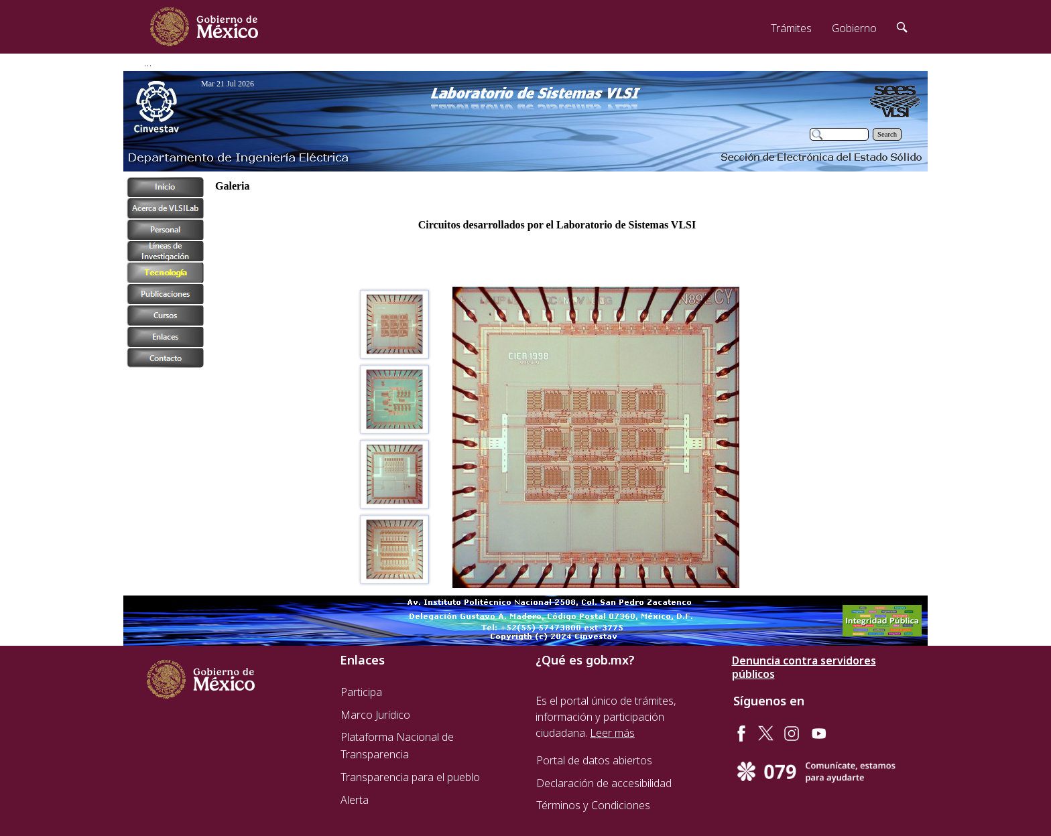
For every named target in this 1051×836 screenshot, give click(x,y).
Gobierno (854, 28)
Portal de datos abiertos (594, 760)
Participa (361, 692)
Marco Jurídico (375, 714)
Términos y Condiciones (593, 805)
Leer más (612, 732)
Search (887, 134)
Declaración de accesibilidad (604, 783)
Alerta (355, 799)
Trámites (791, 28)
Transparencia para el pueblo (410, 777)
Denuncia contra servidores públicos (804, 667)
